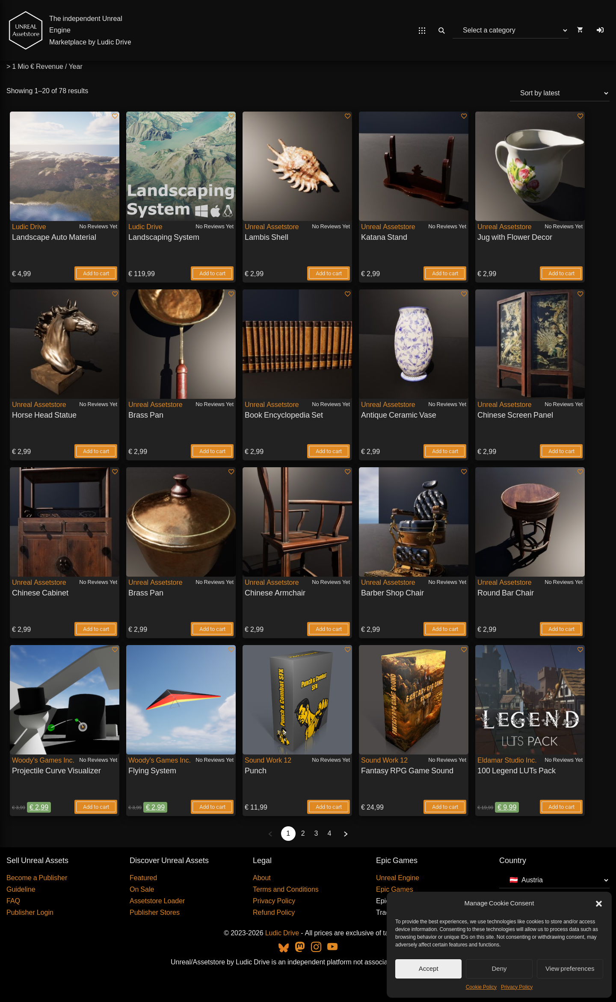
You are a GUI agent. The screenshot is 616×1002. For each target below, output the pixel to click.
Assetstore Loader (157, 901)
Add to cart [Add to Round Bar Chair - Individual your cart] (561, 629)
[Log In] (600, 30)
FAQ (13, 901)
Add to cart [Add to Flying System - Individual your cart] (212, 807)
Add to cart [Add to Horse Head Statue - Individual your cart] (96, 451)
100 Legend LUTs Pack (516, 770)
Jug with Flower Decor (514, 237)
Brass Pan (145, 414)
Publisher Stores (155, 912)
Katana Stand (384, 237)
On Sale (142, 889)
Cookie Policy (481, 987)
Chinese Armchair (275, 592)
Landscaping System (163, 237)
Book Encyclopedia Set (284, 414)
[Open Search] (441, 30)
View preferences (569, 969)
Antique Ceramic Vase (398, 414)
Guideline (21, 889)
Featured (143, 878)
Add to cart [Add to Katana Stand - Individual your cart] (445, 273)
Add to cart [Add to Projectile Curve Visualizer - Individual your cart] (96, 807)
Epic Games (394, 889)
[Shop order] (560, 93)
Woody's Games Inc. (43, 760)
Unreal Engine (397, 878)
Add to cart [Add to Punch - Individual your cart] (329, 807)
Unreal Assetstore (272, 227)
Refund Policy (274, 912)
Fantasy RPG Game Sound (407, 770)
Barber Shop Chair (392, 592)
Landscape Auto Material (54, 237)
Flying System (152, 770)
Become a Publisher (36, 878)
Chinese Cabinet (40, 592)
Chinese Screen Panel (515, 414)
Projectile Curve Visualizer (56, 770)
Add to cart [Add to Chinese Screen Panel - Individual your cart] (561, 451)
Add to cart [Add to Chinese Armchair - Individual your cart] (329, 629)
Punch (256, 770)
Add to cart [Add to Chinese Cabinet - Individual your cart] (96, 629)
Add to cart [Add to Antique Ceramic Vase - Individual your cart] (445, 451)
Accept (428, 969)
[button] (599, 903)
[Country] (554, 880)
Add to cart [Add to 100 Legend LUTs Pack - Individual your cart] (561, 807)
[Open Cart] (579, 30)
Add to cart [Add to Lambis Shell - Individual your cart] (329, 273)
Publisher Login (29, 912)
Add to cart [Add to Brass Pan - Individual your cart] (212, 451)
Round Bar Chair (505, 592)
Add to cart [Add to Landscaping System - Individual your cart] (212, 273)
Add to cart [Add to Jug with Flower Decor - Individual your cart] (561, 273)
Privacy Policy (517, 987)
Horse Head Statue (44, 414)
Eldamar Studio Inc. (507, 760)
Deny (499, 969)
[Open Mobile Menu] (422, 30)
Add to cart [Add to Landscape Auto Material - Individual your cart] (96, 273)
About (262, 878)
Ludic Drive (114, 42)
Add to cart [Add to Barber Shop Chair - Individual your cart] (445, 629)
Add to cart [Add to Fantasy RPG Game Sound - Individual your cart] (445, 807)
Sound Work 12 (268, 760)
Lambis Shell (266, 237)
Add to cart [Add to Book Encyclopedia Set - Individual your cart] (329, 451)
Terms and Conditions (286, 889)
